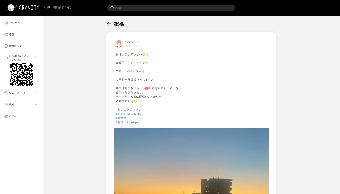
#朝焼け (120, 118)
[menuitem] (21, 23)
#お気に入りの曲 (126, 122)
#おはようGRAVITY (128, 114)
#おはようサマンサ (128, 110)
